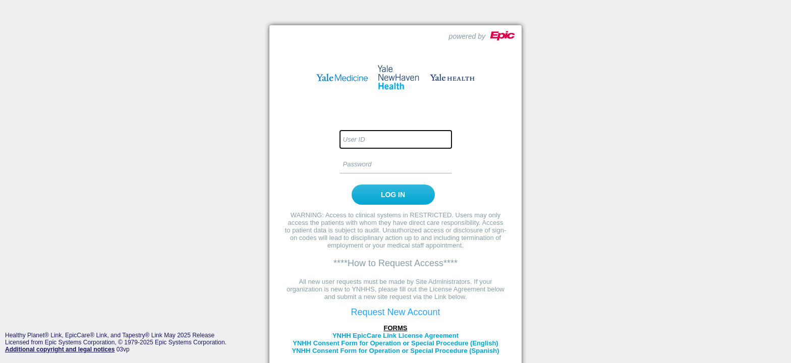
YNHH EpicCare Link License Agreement (395, 335)
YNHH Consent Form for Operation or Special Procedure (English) (395, 343)
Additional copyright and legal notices (60, 349)
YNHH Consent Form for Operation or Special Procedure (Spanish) (395, 350)
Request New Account (395, 312)
